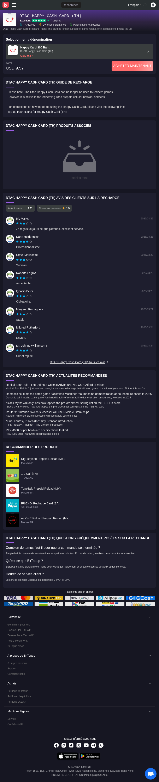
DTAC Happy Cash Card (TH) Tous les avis (79, 362)
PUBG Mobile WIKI (18, 640)
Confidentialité (15, 724)
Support (11, 668)
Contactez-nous (16, 673)
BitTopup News (15, 646)
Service (11, 718)
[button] (79, 617)
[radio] (17, 223)
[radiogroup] (24, 223)
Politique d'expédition (19, 696)
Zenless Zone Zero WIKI (20, 635)
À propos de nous (17, 663)
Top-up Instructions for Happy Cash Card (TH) (37, 111)
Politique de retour (17, 691)
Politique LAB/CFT (17, 701)
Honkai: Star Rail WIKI (19, 630)
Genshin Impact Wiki (18, 624)
